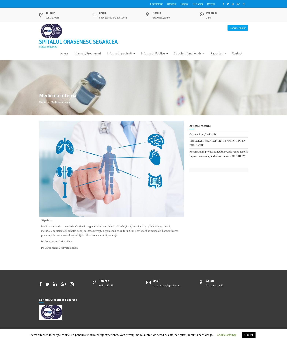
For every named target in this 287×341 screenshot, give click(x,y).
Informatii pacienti (119, 53)
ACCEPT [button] (248, 335)
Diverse (211, 4)
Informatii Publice (153, 53)
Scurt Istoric (156, 4)
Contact (237, 53)
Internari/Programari (87, 53)
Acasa (64, 53)
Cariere (184, 4)
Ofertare (171, 4)
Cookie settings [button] (226, 335)
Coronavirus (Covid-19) (202, 134)
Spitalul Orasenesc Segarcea (78, 41)
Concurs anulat (238, 28)
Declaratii (198, 4)
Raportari (216, 53)
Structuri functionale (188, 53)
